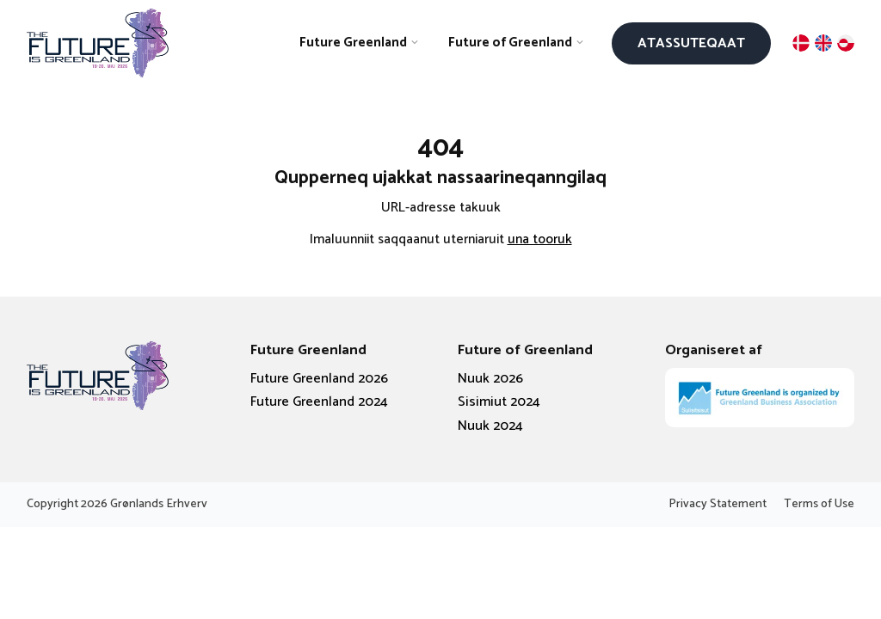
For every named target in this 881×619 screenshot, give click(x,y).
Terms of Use (819, 504)
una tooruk (540, 240)
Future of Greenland (510, 42)
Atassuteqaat (691, 43)
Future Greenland (353, 42)
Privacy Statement (717, 504)
